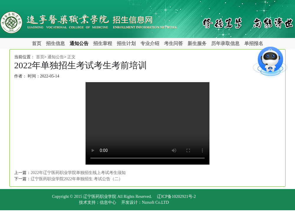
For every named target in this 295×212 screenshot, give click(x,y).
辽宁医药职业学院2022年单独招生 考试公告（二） (77, 179)
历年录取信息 (225, 43)
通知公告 (79, 43)
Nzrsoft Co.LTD (155, 202)
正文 (71, 57)
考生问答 (173, 43)
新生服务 (197, 43)
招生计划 (126, 43)
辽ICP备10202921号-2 (176, 196)
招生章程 (102, 43)
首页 (36, 43)
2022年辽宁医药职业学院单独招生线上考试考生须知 (78, 172)
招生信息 (55, 43)
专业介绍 (149, 43)
